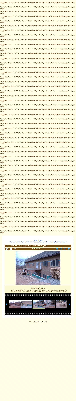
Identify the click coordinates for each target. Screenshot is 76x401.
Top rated (48, 242)
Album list (12, 242)
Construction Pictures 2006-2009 (29, 246)
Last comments (30, 242)
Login (40, 240)
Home (35, 240)
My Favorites (57, 242)
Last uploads (20, 242)
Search (64, 242)
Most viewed (40, 242)
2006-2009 (14, 246)
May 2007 (44, 246)
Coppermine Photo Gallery (41, 321)
